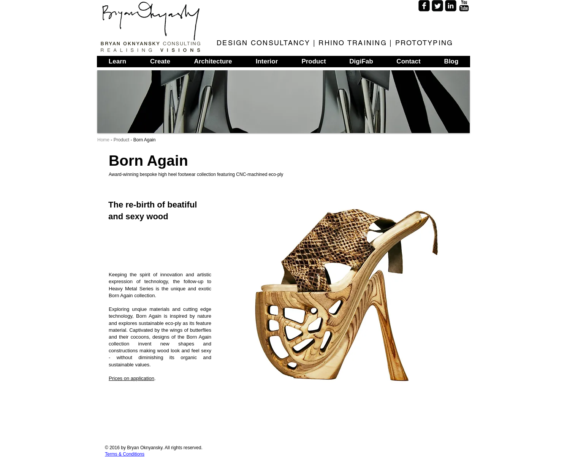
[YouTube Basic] (464, 5)
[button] (340, 294)
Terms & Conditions (124, 454)
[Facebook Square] (424, 5)
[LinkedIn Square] (450, 5)
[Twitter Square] (437, 5)
